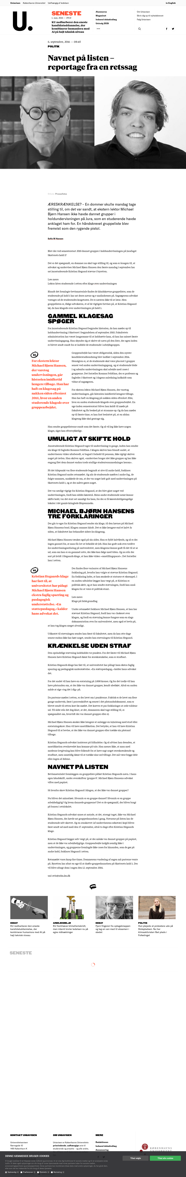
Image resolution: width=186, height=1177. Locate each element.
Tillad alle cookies (165, 1158)
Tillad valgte (135, 1158)
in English (171, 3)
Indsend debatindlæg (106, 19)
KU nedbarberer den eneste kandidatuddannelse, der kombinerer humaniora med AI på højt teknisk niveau (71, 27)
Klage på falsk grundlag (84, 601)
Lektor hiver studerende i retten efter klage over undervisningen (82, 283)
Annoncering (102, 1150)
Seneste (66, 13)
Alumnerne (101, 11)
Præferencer (29, 1172)
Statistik (44, 1172)
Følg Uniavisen (143, 19)
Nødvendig (13, 1172)
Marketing (58, 1172)
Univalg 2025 (102, 23)
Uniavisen (15, 3)
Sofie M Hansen (55, 238)
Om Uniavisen (143, 11)
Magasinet (101, 15)
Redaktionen (102, 1142)
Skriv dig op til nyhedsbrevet (150, 15)
